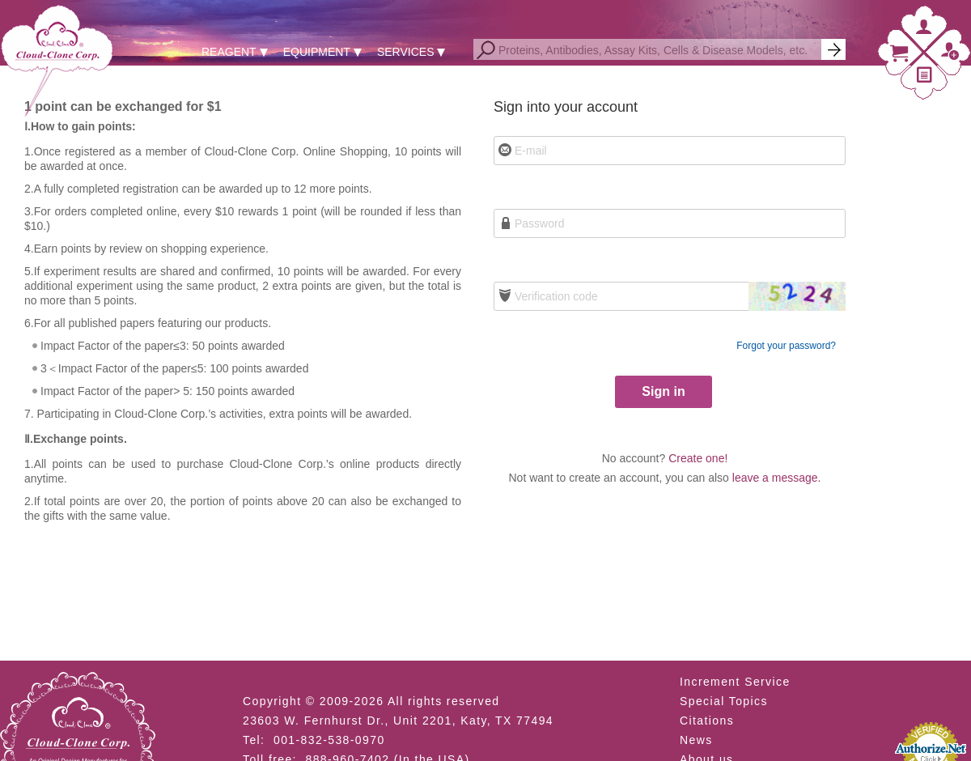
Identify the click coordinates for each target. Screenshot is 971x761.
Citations (707, 720)
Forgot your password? (786, 345)
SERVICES (406, 51)
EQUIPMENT (316, 51)
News (696, 739)
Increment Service (735, 681)
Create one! (697, 458)
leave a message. (776, 477)
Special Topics (724, 701)
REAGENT (229, 51)
